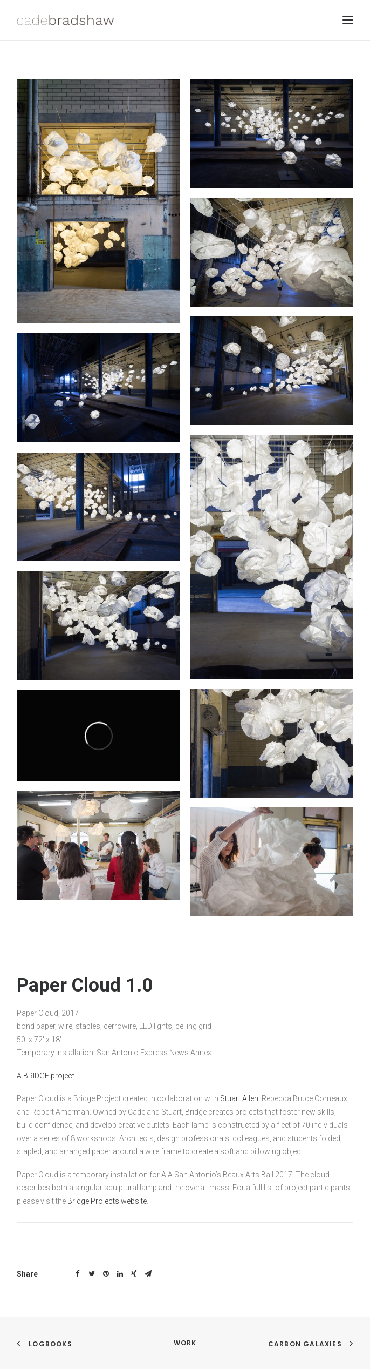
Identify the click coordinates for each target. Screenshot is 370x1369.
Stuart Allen (239, 1098)
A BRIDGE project (45, 1075)
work (185, 1342)
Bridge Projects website (107, 1201)
